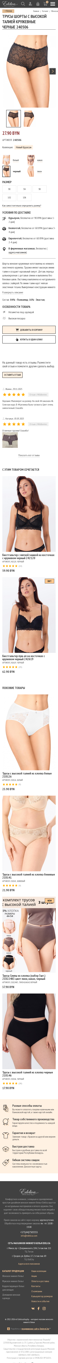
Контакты (35, 1286)
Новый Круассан (23, 147)
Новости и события (40, 1301)
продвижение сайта (30, 1328)
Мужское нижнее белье (13, 1281)
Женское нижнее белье (13, 1276)
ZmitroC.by (44, 1328)
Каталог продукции (13, 1271)
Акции (34, 1276)
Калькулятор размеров (42, 1296)
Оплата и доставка (40, 1281)
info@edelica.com (29, 1235)
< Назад (8, 10)
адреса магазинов (17, 252)
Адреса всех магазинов (29, 1263)
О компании (36, 1291)
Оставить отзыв (12, 374)
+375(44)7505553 (29, 1232)
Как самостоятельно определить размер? (21, 205)
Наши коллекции (38, 1271)
